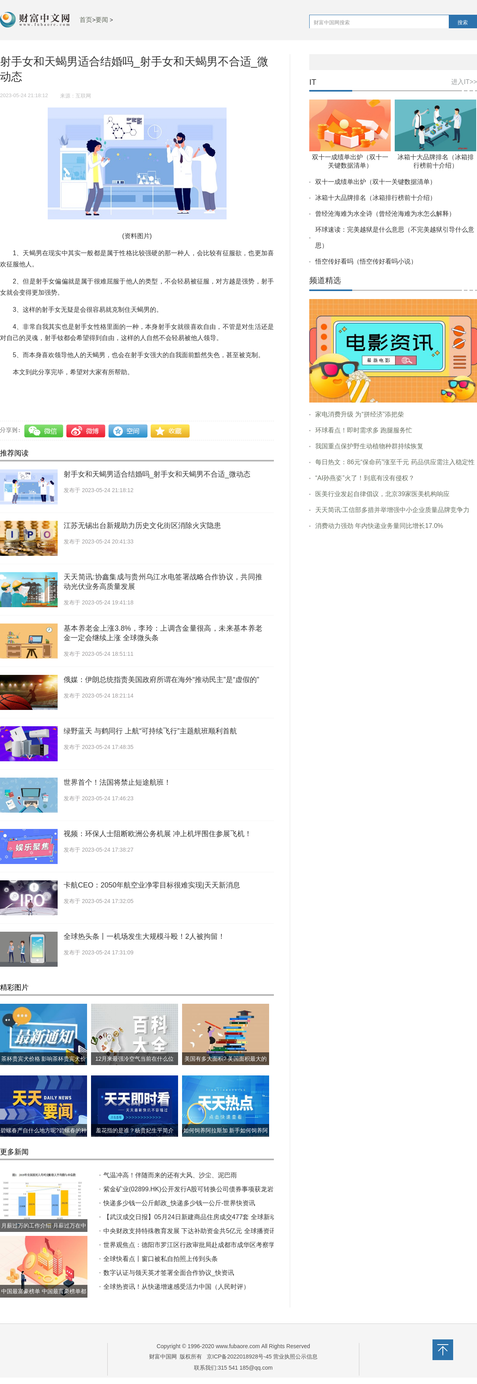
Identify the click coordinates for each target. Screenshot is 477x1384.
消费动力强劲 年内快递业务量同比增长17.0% (379, 525)
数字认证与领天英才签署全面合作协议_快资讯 (168, 1272)
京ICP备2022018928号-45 (239, 1356)
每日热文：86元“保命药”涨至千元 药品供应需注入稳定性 (395, 462)
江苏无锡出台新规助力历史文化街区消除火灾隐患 (142, 526)
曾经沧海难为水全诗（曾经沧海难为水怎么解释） (385, 213)
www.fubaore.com (238, 1346)
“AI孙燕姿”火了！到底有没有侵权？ (365, 478)
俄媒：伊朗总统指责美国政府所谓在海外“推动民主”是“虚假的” (161, 680)
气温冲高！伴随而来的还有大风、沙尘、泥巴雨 (170, 1175)
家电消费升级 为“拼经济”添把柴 (359, 414)
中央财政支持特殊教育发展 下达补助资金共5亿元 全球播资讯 (189, 1231)
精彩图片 (14, 987)
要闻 (101, 19)
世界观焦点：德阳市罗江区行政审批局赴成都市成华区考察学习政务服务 (205, 1244)
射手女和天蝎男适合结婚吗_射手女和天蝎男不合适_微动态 (157, 474)
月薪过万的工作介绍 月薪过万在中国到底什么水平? (43, 1231)
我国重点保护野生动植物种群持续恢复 (369, 446)
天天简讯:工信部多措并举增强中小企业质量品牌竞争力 (392, 509)
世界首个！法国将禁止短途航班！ (117, 782)
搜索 (463, 22)
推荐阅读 (14, 453)
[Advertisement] (393, 597)
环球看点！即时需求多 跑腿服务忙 (363, 430)
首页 (86, 19)
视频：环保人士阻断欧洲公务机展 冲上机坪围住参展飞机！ (158, 834)
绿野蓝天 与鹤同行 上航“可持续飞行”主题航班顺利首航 (150, 731)
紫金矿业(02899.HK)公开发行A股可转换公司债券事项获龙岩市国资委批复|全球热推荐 (224, 1189)
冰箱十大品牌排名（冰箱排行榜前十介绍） (375, 197)
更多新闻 (14, 1152)
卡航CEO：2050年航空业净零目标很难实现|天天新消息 (152, 885)
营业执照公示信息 (295, 1356)
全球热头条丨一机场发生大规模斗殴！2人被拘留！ (144, 936)
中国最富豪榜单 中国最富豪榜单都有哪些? (43, 1297)
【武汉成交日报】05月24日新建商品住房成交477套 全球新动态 (193, 1217)
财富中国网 (163, 1356)
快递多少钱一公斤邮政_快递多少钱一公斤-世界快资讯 (179, 1203)
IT (312, 82)
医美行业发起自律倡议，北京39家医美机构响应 (382, 494)
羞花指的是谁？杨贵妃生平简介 (135, 1130)
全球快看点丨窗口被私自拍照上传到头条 (160, 1258)
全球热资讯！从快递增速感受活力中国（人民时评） (176, 1286)
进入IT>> (464, 81)
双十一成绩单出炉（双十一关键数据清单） (375, 181)
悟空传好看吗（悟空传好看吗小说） (366, 261)
